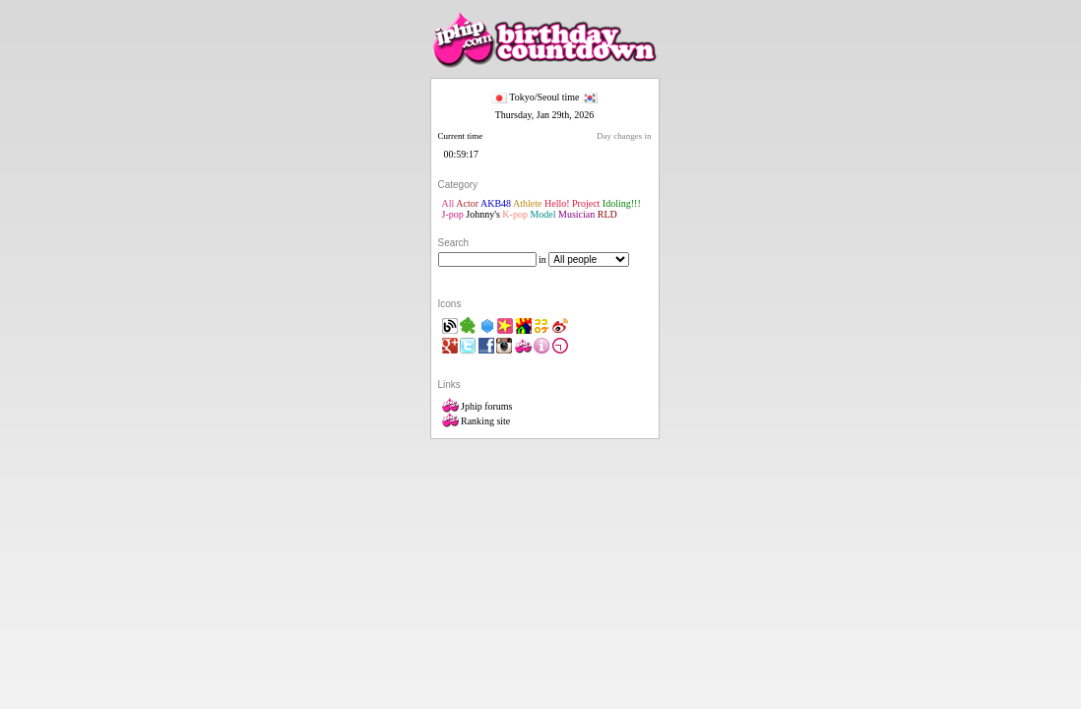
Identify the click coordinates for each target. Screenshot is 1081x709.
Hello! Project (572, 203)
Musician (576, 214)
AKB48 (495, 203)
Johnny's (483, 214)
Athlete (527, 203)
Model (542, 214)
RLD (607, 214)
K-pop (515, 214)
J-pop (453, 214)
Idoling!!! (622, 203)
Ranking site (476, 421)
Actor (467, 203)
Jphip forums (477, 406)
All (448, 203)
